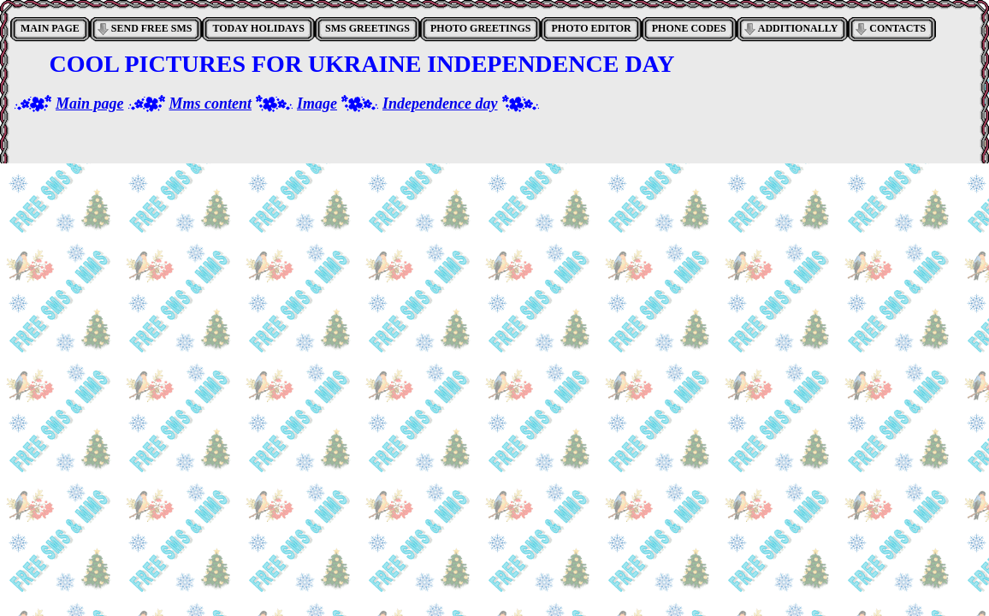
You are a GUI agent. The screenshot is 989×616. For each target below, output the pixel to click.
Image (317, 103)
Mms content (210, 103)
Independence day (439, 103)
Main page (90, 103)
